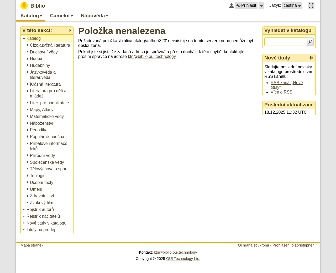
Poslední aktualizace (289, 104)
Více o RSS (281, 92)
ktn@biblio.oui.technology (151, 56)
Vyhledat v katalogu (288, 30)
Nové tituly (277, 58)
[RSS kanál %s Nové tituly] (311, 58)
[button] (261, 5)
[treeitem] (47, 38)
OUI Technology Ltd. (183, 258)
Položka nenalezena (121, 31)
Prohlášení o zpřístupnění (294, 245)
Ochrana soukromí (253, 245)
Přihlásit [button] (246, 5)
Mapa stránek (31, 245)
